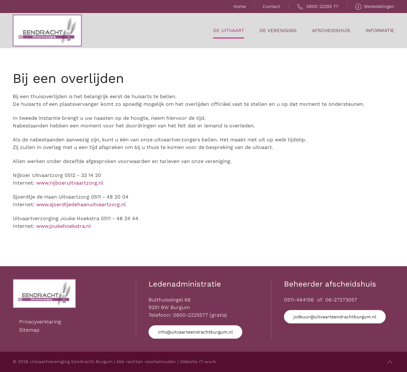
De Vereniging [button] (278, 30)
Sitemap (29, 330)
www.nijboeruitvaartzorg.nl (69, 183)
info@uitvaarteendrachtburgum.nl (195, 332)
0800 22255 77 (317, 6)
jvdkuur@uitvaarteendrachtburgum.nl (334, 316)
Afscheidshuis (331, 30)
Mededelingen (375, 6)
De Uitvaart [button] (228, 30)
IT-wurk (207, 361)
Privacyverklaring (40, 322)
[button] (389, 362)
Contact (271, 6)
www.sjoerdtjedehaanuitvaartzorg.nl (81, 204)
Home (239, 6)
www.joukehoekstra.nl (63, 226)
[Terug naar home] (47, 30)
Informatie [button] (380, 30)
